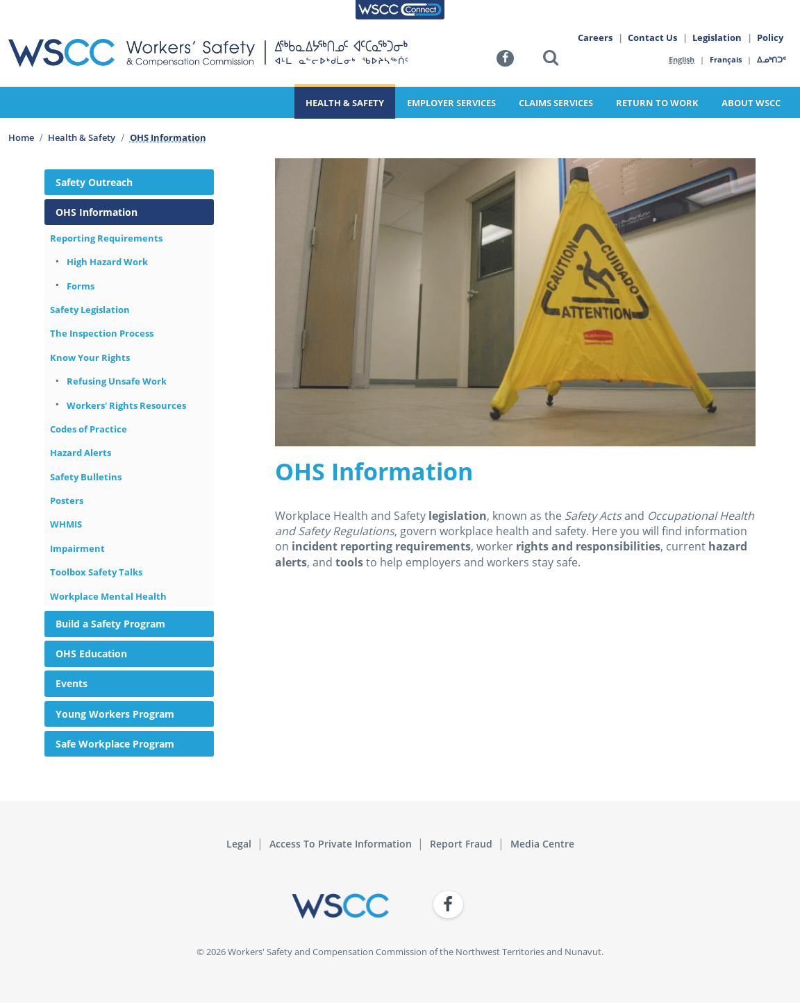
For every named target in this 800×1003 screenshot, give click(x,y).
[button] (550, 60)
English (681, 59)
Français (726, 59)
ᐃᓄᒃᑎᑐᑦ (772, 59)
